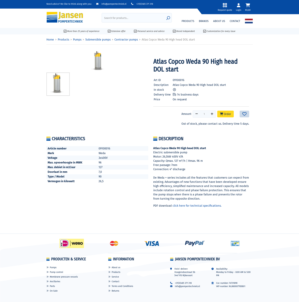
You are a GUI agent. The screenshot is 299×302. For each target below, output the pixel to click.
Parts (52, 286)
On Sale (54, 291)
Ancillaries (55, 281)
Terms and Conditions (122, 286)
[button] (224, 8)
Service (115, 277)
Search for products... (116, 18)
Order (225, 114)
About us (116, 267)
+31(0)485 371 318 (142, 4)
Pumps (53, 267)
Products (116, 272)
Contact (115, 281)
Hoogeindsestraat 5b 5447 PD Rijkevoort (184, 274)
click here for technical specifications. (197, 205)
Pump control (56, 272)
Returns (115, 291)
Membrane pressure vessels (64, 277)
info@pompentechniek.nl (111, 4)
